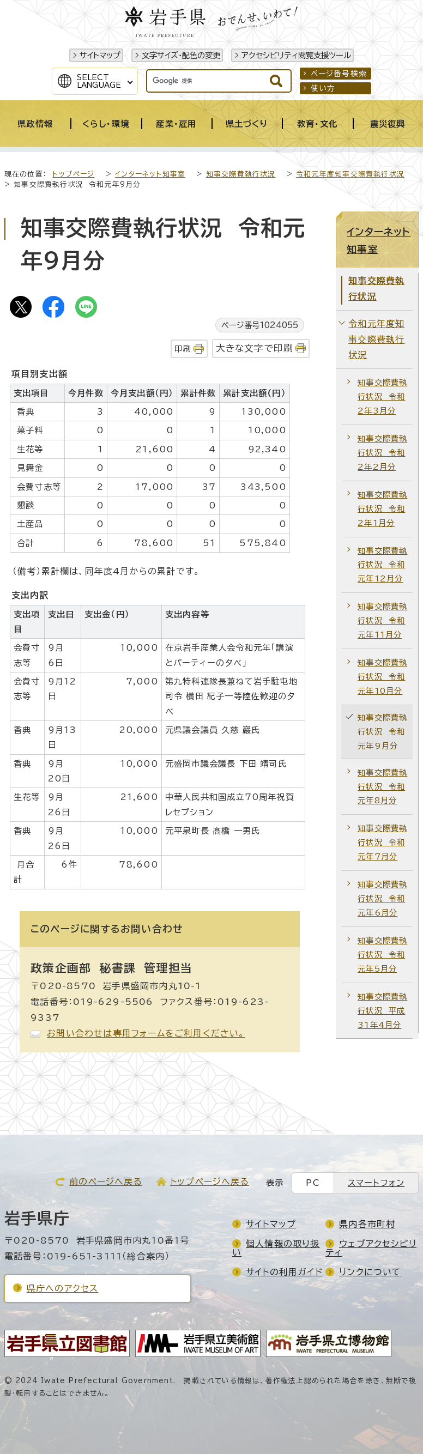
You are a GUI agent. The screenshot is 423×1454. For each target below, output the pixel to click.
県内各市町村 (367, 1224)
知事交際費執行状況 (241, 174)
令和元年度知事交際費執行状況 (350, 174)
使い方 (323, 88)
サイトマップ (100, 55)
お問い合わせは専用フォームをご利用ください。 (146, 1033)
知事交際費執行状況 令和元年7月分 (382, 842)
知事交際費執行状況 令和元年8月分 (382, 786)
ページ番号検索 (339, 73)
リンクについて (370, 1272)
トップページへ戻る (209, 1181)
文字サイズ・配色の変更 (181, 55)
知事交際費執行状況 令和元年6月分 (382, 898)
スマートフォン (376, 1183)
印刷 (182, 348)
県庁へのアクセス (63, 1288)
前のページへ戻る (105, 1181)
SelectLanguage (99, 81)
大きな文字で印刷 (255, 348)
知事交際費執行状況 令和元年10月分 (382, 676)
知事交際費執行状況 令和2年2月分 (382, 452)
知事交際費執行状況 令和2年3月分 (382, 396)
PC (312, 1183)
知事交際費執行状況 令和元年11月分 (382, 620)
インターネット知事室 (150, 174)
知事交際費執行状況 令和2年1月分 (382, 508)
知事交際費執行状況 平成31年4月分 (382, 1010)
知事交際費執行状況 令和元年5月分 (382, 954)
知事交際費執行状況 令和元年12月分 (382, 565)
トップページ (73, 174)
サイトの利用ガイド (284, 1272)
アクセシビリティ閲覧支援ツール (296, 55)
